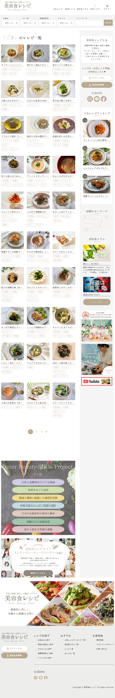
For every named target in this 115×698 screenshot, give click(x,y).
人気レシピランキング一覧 (75, 640)
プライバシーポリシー (105, 644)
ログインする (96, 77)
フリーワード (81, 18)
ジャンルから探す (45, 658)
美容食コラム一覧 (72, 644)
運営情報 (99, 640)
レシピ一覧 (69, 649)
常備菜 (57, 69)
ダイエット (15, 69)
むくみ (14, 73)
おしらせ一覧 (70, 653)
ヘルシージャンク (10, 149)
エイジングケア (61, 109)
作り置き (66, 73)
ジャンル (61, 18)
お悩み (6, 18)
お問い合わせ (101, 649)
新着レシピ (70, 9)
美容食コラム (83, 9)
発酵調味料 (44, 18)
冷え (5, 73)
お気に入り (95, 7)
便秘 (5, 69)
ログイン (107, 7)
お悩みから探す (44, 640)
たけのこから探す (45, 649)
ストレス (32, 69)
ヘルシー (7, 185)
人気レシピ (58, 9)
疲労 (56, 73)
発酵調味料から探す (46, 653)
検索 (108, 22)
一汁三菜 (25, 18)
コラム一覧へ (99, 302)
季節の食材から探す (46, 644)
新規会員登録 (96, 84)
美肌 (5, 109)
